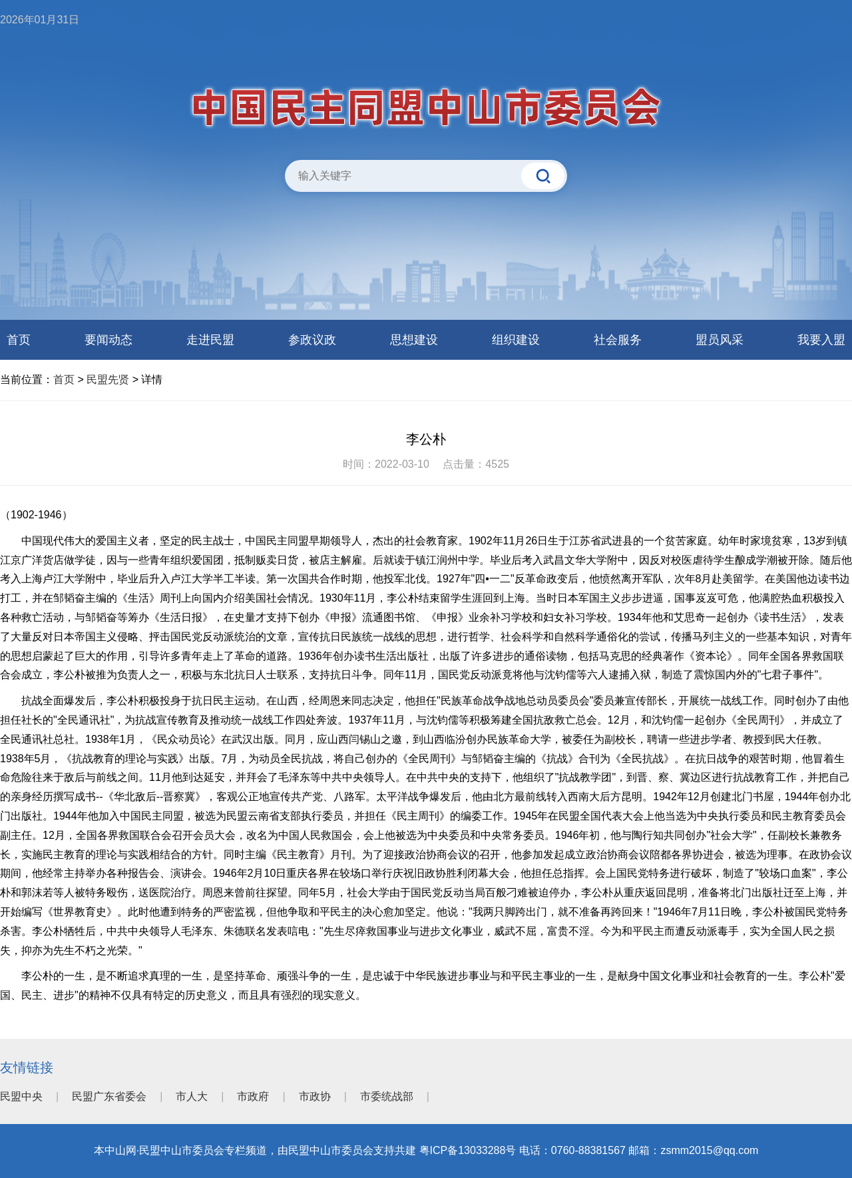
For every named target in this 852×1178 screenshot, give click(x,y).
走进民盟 (210, 339)
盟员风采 (720, 339)
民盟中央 (21, 1096)
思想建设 (414, 339)
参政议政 (312, 339)
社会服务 (618, 339)
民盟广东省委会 (109, 1096)
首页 (19, 339)
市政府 (253, 1096)
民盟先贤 (108, 379)
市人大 (192, 1096)
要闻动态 (108, 339)
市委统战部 (386, 1096)
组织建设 (516, 339)
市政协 (315, 1096)
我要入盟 (821, 339)
